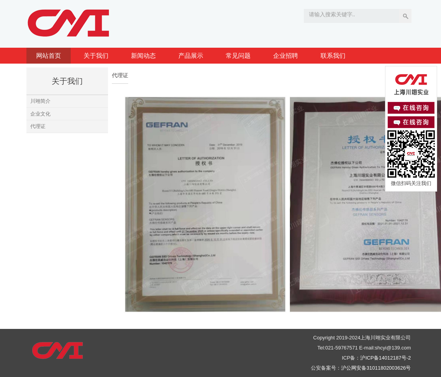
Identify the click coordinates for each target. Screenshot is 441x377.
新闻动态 (143, 55)
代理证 (37, 126)
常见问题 (238, 55)
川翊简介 (40, 101)
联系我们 (333, 55)
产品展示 (190, 55)
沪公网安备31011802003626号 (376, 368)
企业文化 (40, 114)
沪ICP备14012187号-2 (385, 358)
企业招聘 (285, 55)
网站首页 (48, 55)
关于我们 (96, 55)
